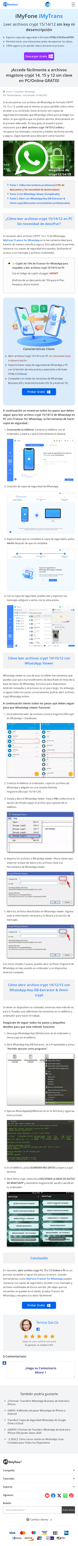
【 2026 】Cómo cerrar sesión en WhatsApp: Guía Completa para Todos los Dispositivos (35, 1441)
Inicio (8, 91)
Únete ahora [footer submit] (68, 1510)
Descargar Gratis (39, 56)
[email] (32, 1509)
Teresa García (13, 95)
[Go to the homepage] (12, 4)
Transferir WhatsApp (24, 91)
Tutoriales (8, 1478)
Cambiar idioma (39, 1519)
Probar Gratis (39, 392)
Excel (23, 374)
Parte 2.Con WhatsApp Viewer (35, 194)
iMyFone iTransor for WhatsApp (21, 240)
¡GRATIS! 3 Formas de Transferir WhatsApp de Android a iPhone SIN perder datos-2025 (39, 1431)
